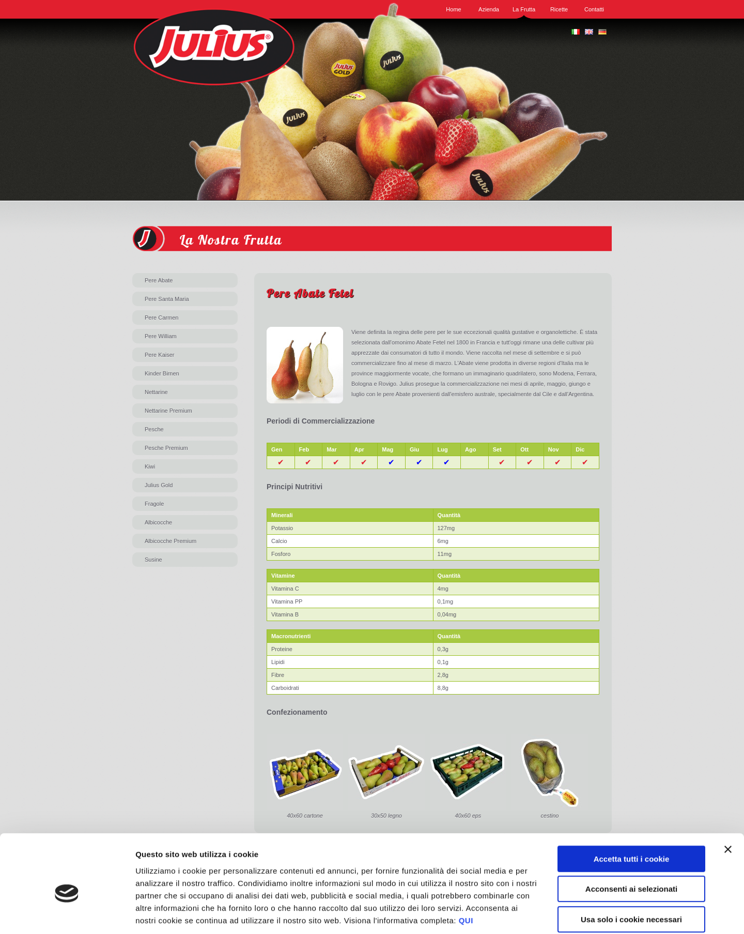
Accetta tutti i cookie (632, 807)
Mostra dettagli (549, 913)
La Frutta (524, 9)
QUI (466, 869)
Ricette (559, 9)
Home (453, 9)
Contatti (594, 9)
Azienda (488, 9)
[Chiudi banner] (728, 798)
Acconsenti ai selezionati (631, 838)
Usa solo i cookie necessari (631, 868)
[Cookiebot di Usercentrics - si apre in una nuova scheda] (67, 914)
